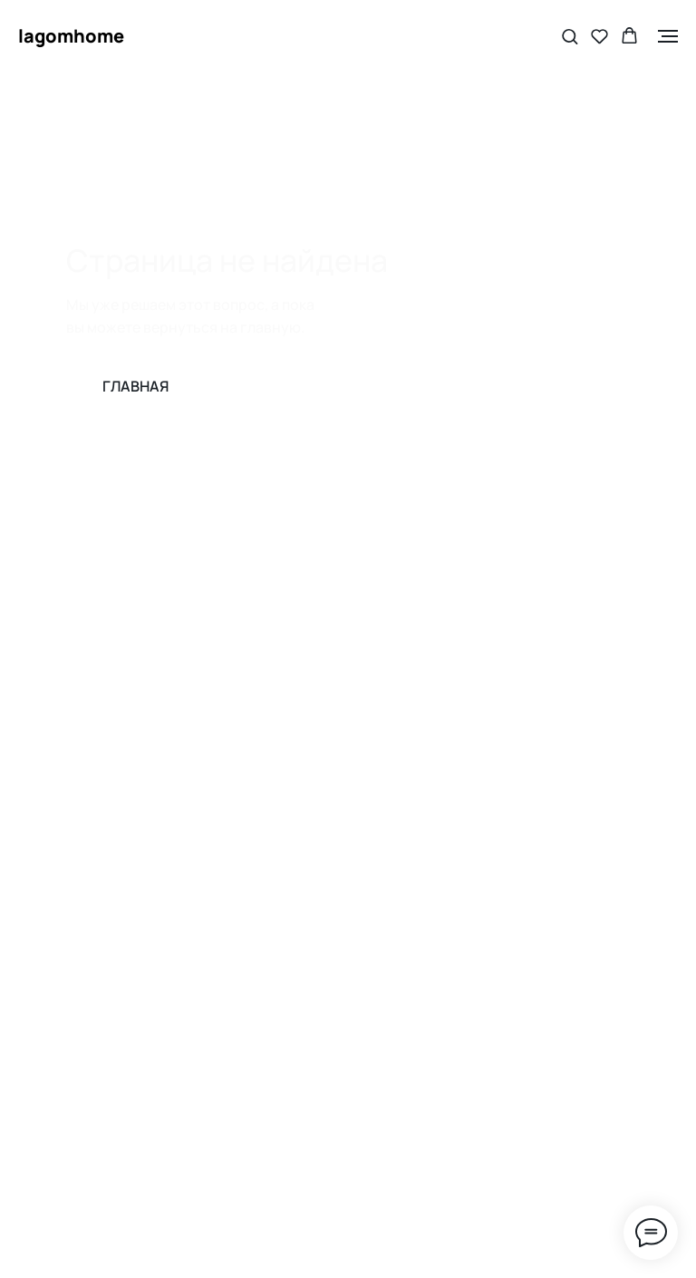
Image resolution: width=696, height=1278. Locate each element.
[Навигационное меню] (668, 36)
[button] (569, 35)
